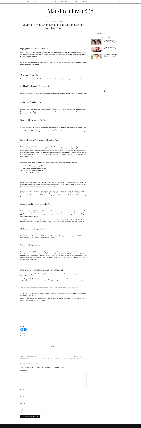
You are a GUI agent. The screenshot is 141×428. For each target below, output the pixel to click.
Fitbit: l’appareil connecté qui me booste (71, 358)
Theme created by (112, 426)
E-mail (22, 396)
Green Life (65, 1)
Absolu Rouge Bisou (26, 211)
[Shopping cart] (119, 2)
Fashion (44, 1)
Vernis (31, 252)
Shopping (76, 1)
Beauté (35, 1)
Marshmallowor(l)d (70, 10)
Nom (22, 390)
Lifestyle (54, 1)
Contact (86, 1)
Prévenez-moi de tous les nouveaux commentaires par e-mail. (35, 409)
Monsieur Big (24, 127)
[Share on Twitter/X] (21, 352)
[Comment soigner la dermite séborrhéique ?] (96, 42)
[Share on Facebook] (20, 352)
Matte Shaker (25, 235)
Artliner (23, 109)
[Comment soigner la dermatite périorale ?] (96, 49)
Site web (22, 403)
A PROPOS (25, 1)
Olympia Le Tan (81, 52)
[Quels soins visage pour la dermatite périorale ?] (96, 56)
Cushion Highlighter (27, 93)
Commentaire (24, 370)
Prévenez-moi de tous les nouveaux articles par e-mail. (34, 412)
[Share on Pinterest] (22, 352)
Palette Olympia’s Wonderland (30, 147)
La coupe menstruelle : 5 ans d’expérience (36, 358)
